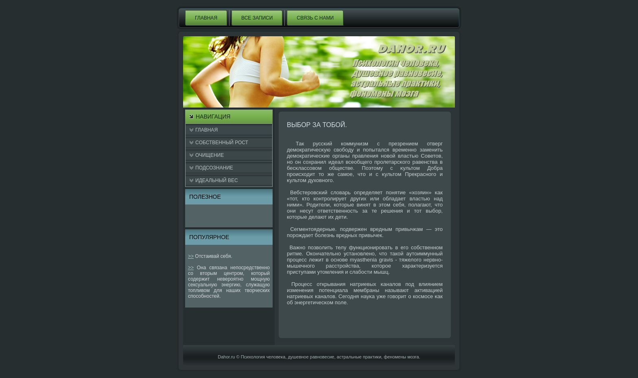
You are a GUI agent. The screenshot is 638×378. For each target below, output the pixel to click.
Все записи (257, 18)
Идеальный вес (216, 180)
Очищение (209, 155)
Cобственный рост (221, 142)
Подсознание (214, 168)
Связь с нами (315, 18)
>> (191, 256)
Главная (206, 18)
